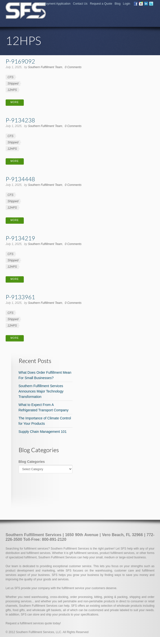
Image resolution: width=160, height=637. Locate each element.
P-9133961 (20, 296)
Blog (118, 3)
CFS (10, 77)
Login (126, 3)
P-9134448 (20, 178)
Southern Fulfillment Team (45, 67)
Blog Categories (32, 462)
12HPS (12, 90)
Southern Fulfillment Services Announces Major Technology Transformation (41, 391)
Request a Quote (101, 3)
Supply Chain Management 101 (43, 432)
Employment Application (55, 3)
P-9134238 (20, 120)
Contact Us (80, 3)
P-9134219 (20, 238)
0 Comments (73, 67)
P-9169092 (20, 61)
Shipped (13, 83)
